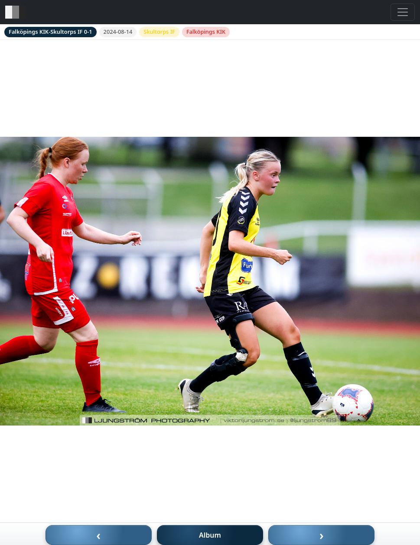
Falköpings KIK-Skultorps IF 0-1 (50, 31)
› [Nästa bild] (321, 535)
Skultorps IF (159, 31)
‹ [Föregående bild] (98, 535)
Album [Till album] (210, 535)
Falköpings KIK (205, 31)
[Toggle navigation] (403, 12)
